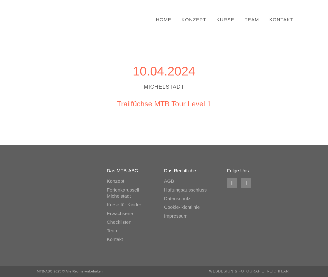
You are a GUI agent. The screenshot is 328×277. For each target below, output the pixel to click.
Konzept (194, 19)
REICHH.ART (279, 271)
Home (163, 19)
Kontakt (281, 19)
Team (252, 19)
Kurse (225, 19)
